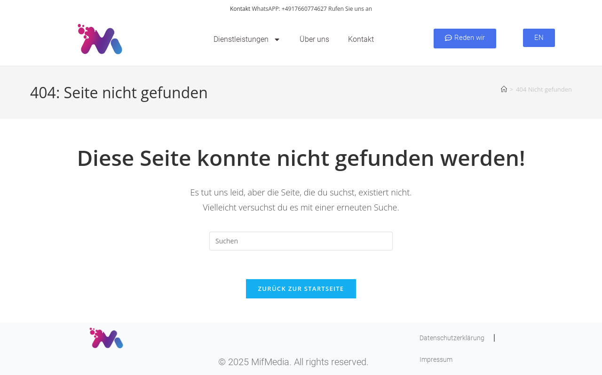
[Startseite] (504, 89)
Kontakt (240, 9)
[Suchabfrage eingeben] (301, 241)
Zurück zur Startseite (301, 288)
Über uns (314, 39)
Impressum (436, 359)
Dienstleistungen (247, 39)
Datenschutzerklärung (452, 338)
